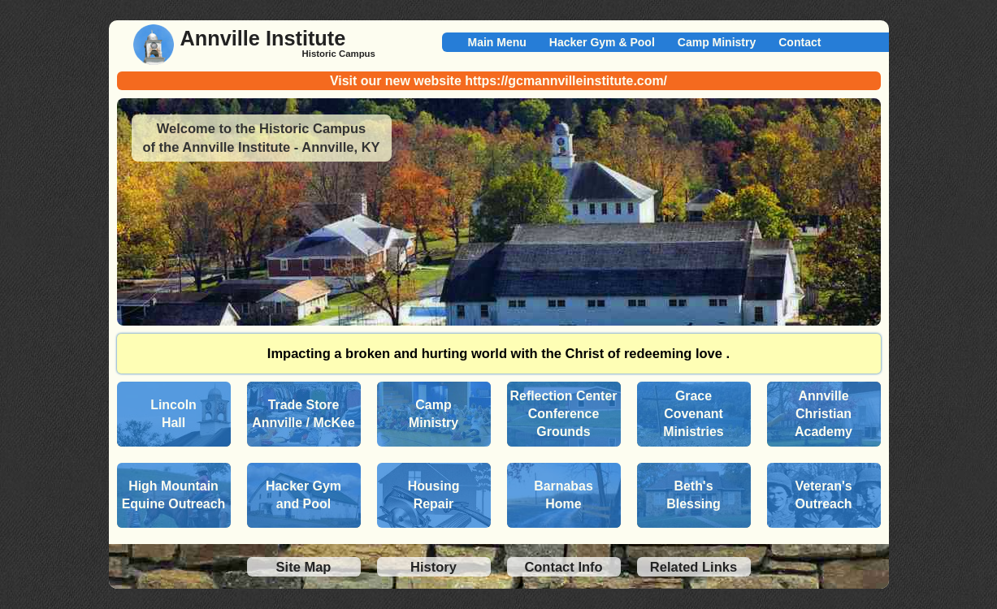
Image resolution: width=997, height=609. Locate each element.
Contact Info (563, 566)
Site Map (304, 566)
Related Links (693, 566)
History (433, 566)
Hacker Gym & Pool (602, 42)
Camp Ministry (717, 42)
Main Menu (497, 42)
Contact (799, 42)
